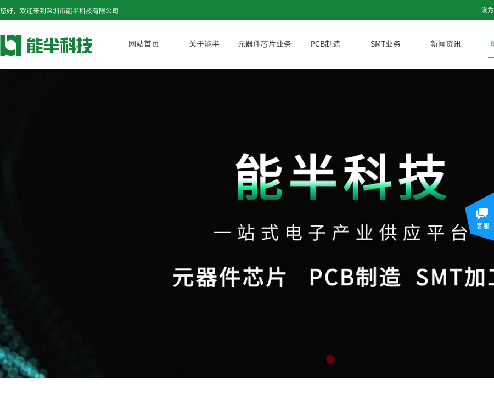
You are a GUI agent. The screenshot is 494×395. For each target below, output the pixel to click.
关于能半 (204, 43)
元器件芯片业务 (264, 43)
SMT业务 (385, 43)
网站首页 (143, 43)
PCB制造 (325, 43)
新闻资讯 (445, 43)
